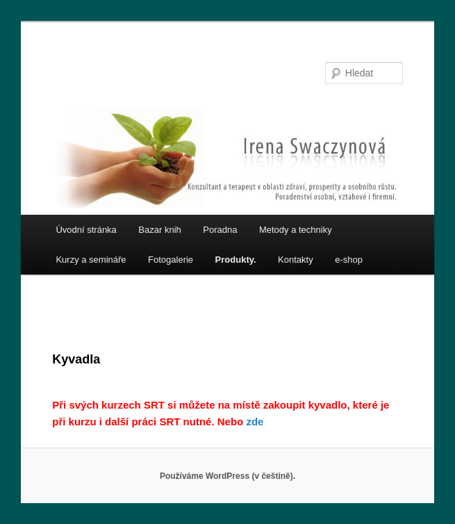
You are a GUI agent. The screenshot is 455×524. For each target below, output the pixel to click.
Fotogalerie (170, 259)
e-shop (349, 259)
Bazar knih (159, 229)
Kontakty (295, 259)
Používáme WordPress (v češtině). (227, 476)
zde (254, 421)
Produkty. (235, 259)
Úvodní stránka (86, 229)
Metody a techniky (295, 229)
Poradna (220, 229)
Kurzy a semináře (91, 259)
